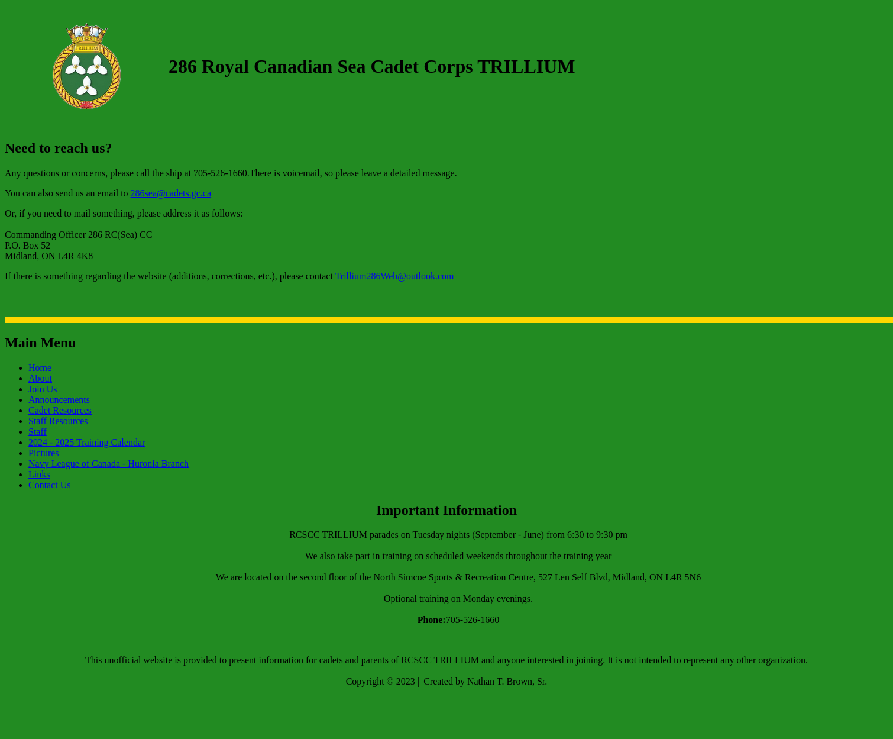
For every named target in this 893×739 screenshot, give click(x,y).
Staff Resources (58, 421)
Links (39, 474)
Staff (37, 432)
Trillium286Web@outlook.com (394, 276)
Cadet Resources (60, 410)
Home (39, 368)
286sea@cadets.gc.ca (171, 193)
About (40, 378)
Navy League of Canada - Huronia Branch (108, 464)
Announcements (59, 400)
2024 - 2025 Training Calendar (86, 442)
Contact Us (49, 485)
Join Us (42, 389)
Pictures (43, 453)
